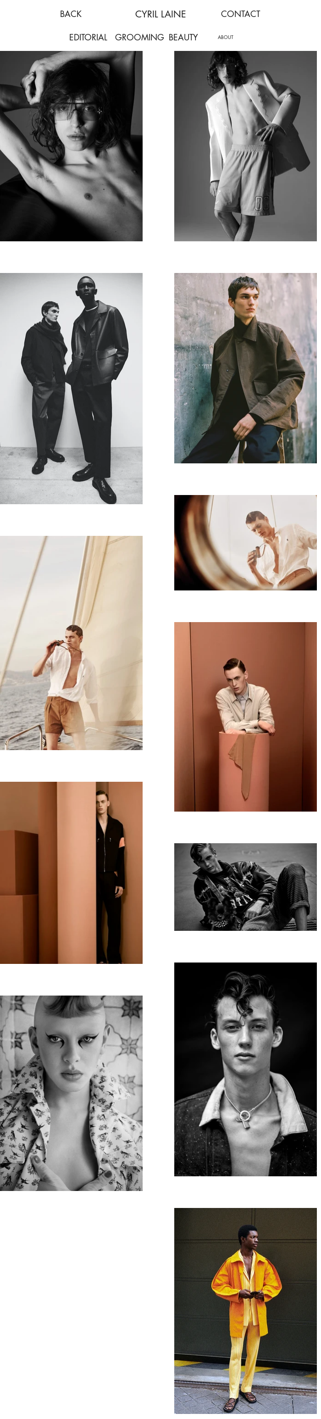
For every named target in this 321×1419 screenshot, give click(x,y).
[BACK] (70, 14)
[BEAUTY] (183, 37)
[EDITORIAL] (88, 37)
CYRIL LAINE (160, 14)
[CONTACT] (240, 14)
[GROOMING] (139, 37)
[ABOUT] (225, 37)
